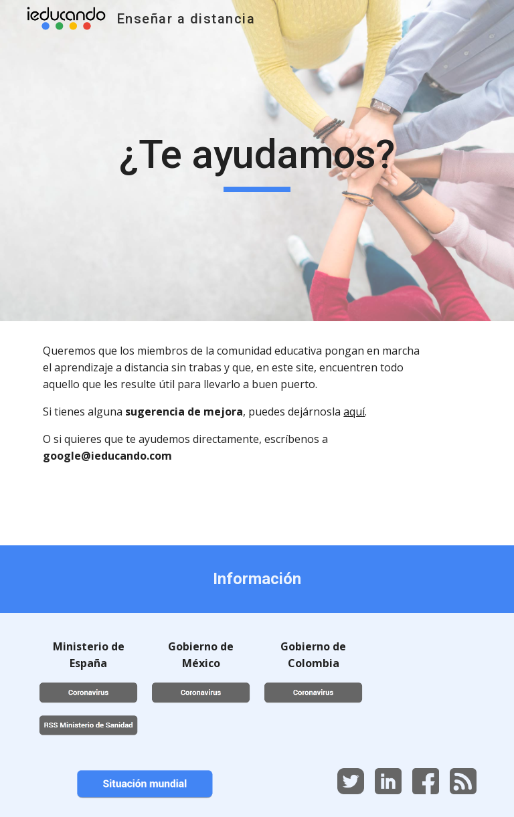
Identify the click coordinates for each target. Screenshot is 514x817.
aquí (354, 411)
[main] (256, 160)
